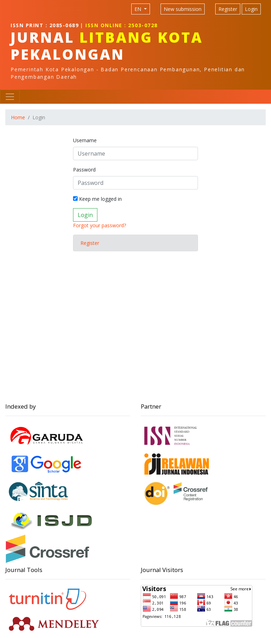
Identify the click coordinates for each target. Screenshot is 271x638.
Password (84, 169)
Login (251, 9)
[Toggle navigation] (10, 97)
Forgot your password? (99, 225)
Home (18, 117)
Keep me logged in (97, 198)
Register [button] (89, 243)
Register (227, 9)
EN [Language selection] (138, 9)
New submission (182, 9)
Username (85, 140)
